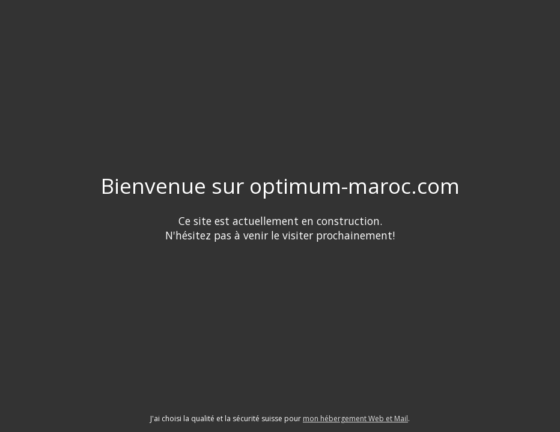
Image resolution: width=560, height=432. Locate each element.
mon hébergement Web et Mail (355, 418)
